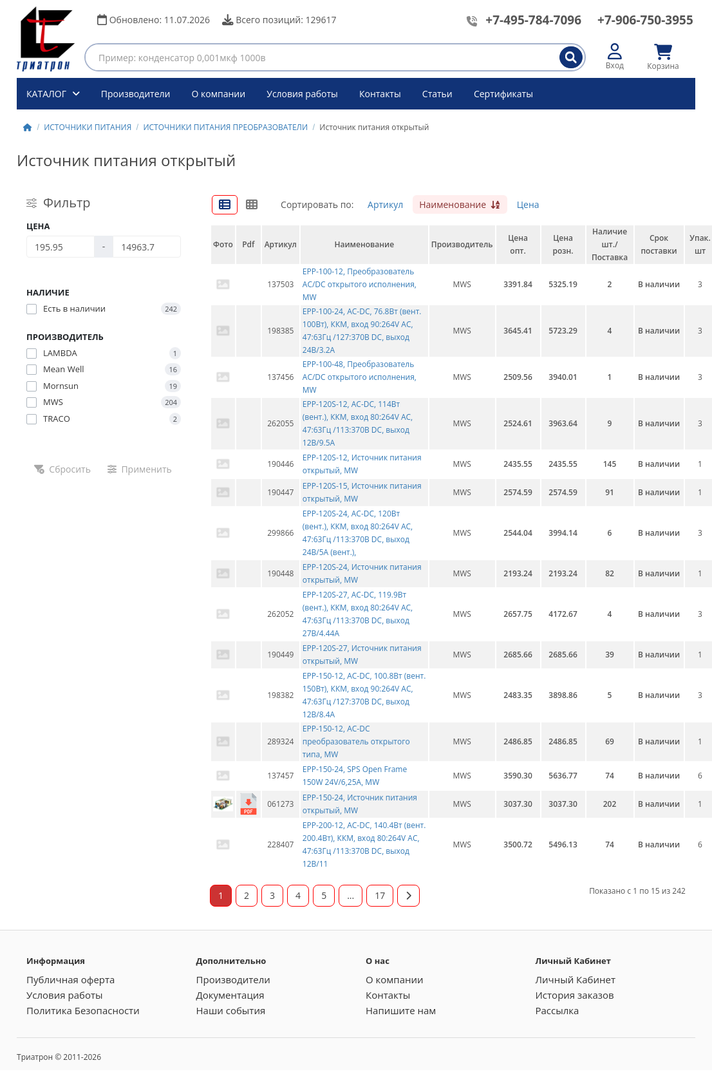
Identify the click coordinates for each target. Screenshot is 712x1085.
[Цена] (60, 247)
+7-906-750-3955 (645, 20)
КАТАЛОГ (47, 94)
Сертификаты (503, 94)
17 (380, 895)
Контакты (380, 94)
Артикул (385, 204)
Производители (136, 94)
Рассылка (557, 1010)
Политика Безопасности (83, 1010)
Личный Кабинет (575, 979)
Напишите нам (401, 1010)
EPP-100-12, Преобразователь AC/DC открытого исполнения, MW (360, 284)
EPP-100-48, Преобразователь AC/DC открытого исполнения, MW (360, 377)
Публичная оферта (70, 979)
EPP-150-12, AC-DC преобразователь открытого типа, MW (356, 741)
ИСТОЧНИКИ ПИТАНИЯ (87, 127)
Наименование (460, 204)
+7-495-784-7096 (533, 20)
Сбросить (62, 469)
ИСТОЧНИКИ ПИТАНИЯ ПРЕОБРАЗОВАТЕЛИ (225, 127)
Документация (230, 994)
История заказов (574, 994)
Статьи (437, 94)
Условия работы (302, 94)
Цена (528, 204)
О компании (219, 94)
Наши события (231, 1010)
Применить (140, 469)
